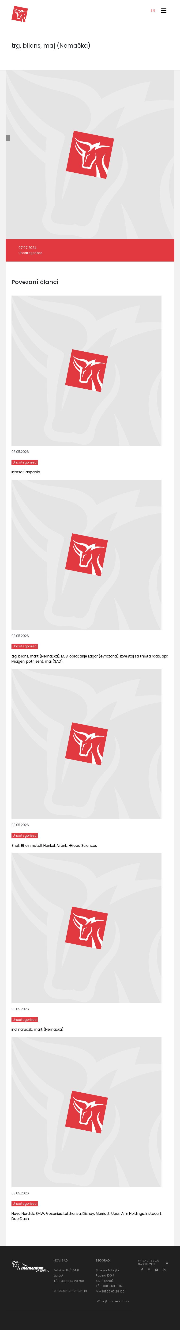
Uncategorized (30, 253)
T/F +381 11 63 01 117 (109, 1286)
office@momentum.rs (70, 1291)
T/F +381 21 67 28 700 (69, 1281)
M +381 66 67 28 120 (110, 1291)
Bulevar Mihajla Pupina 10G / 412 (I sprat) (107, 1275)
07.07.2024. (28, 247)
